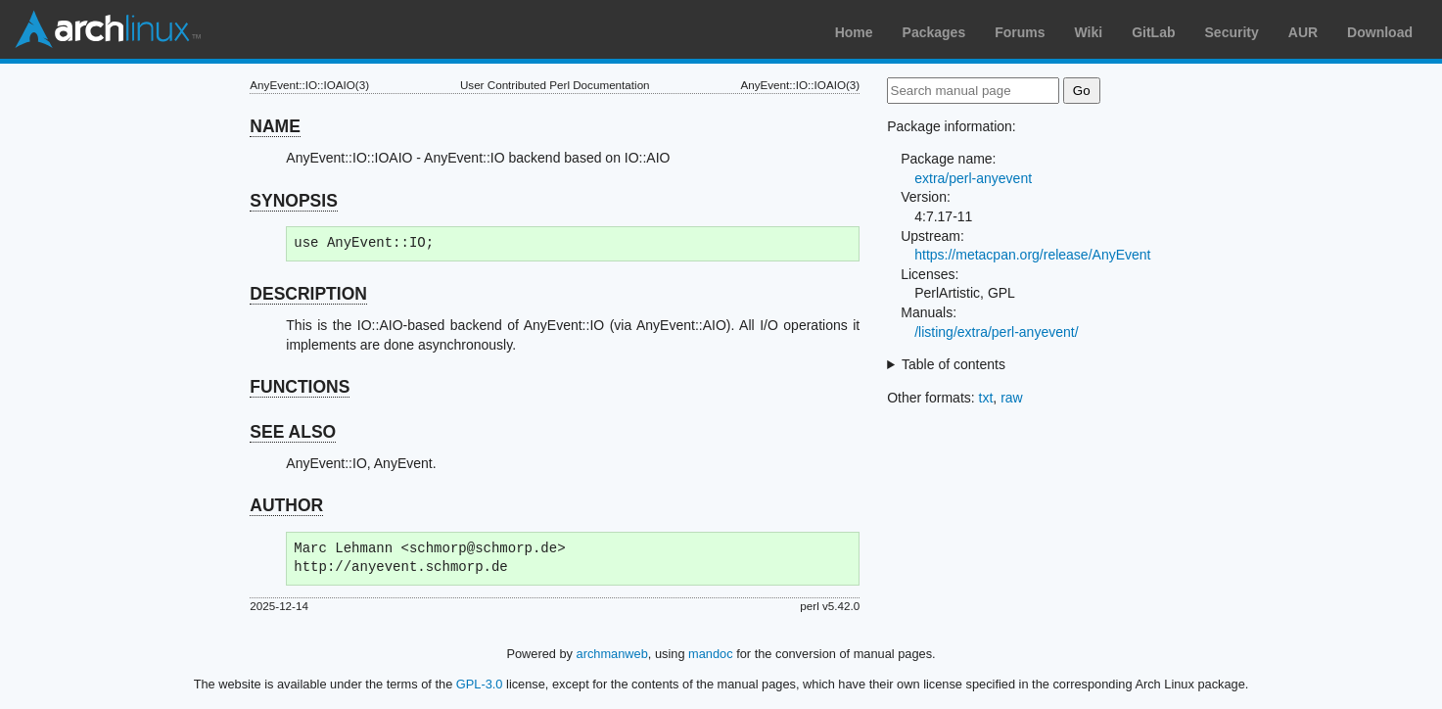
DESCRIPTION (308, 294)
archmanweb (612, 653)
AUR (1303, 32)
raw (1011, 397)
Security (1232, 32)
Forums (1020, 32)
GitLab (1153, 32)
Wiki (1089, 32)
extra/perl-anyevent (973, 178)
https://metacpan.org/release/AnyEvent (1032, 254)
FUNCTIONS (299, 387)
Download (1380, 32)
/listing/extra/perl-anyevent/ (996, 332)
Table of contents (953, 364)
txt (986, 397)
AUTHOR (286, 505)
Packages (934, 32)
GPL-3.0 (479, 684)
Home (854, 32)
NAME (275, 126)
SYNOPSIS (293, 201)
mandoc (710, 653)
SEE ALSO (293, 432)
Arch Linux (108, 29)
